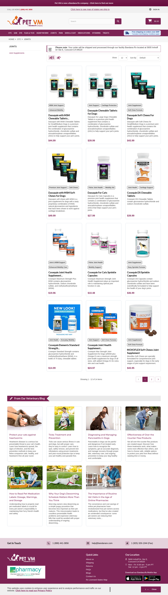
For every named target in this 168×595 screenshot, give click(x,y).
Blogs (88, 573)
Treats (106, 33)
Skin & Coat (70, 33)
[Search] (118, 21)
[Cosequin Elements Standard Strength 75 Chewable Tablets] (64, 319)
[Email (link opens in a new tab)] (103, 543)
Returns (89, 566)
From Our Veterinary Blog (29, 398)
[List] (59, 58)
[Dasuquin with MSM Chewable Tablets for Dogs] (64, 85)
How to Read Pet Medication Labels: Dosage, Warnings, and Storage (24, 497)
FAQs (88, 569)
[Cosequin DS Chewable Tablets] (143, 167)
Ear (15, 33)
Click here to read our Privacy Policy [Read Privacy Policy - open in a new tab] (33, 590)
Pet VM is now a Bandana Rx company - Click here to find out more (84, 3)
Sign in (156, 9)
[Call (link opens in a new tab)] (64, 543)
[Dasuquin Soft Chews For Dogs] (143, 85)
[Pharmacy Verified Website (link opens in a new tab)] (44, 572)
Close (150, 589)
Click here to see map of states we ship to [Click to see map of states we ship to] (90, 9)
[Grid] (51, 58)
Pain (61, 33)
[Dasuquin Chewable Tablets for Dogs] (104, 85)
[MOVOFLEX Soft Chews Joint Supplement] (143, 319)
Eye (20, 33)
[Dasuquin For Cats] (104, 167)
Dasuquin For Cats (97, 192)
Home (11, 39)
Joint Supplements (16, 53)
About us (90, 559)
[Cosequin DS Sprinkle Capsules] (143, 242)
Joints (53, 33)
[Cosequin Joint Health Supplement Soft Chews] (104, 319)
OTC (10, 33)
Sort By (133, 58)
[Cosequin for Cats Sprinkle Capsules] (104, 242)
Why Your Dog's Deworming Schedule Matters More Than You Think (64, 497)
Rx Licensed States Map (96, 580)
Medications (84, 33)
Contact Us (91, 576)
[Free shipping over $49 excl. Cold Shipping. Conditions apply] (142, 33)
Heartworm (42, 33)
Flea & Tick (29, 33)
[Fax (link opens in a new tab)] (143, 543)
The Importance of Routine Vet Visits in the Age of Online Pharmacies (102, 497)
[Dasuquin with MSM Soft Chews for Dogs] (64, 167)
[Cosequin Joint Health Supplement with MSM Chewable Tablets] (64, 242)
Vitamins (96, 33)
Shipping (90, 563)
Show (114, 58)
